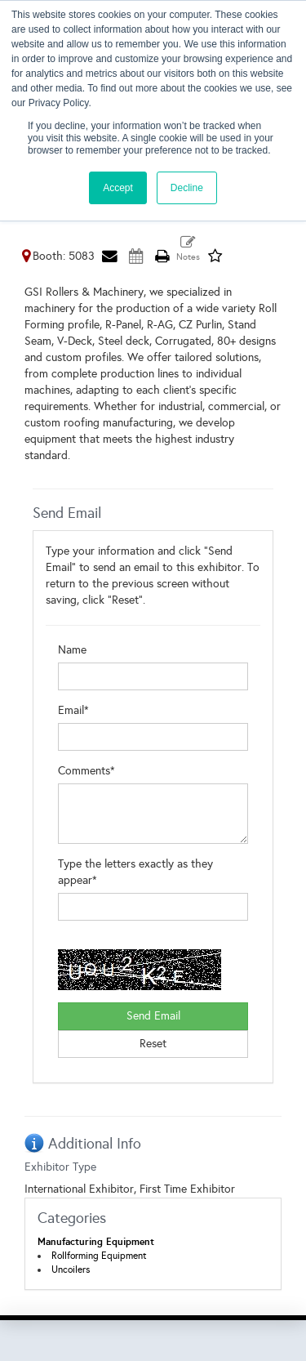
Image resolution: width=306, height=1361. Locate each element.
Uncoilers (70, 1269)
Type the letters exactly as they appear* (135, 872)
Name (72, 650)
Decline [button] (187, 188)
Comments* (86, 771)
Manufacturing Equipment (96, 1241)
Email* (73, 710)
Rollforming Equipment (99, 1255)
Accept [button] (118, 188)
